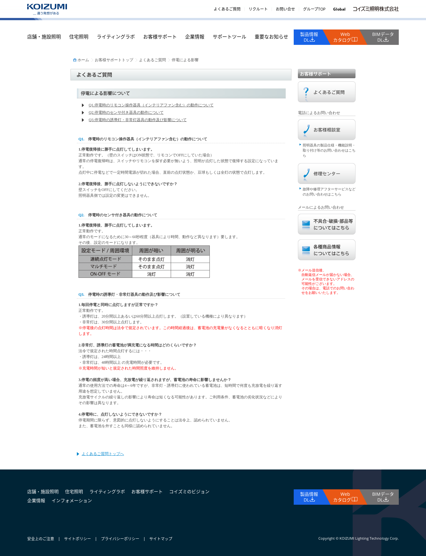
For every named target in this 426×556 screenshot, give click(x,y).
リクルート (258, 9)
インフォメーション (72, 500)
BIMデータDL (383, 37)
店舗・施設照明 (44, 36)
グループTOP (314, 9)
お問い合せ (285, 9)
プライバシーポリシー (120, 539)
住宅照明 (78, 36)
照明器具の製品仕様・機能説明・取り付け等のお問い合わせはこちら (329, 150)
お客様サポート (160, 36)
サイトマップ (160, 539)
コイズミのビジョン (189, 491)
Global (339, 9)
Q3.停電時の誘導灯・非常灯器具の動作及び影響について (138, 120)
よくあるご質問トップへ (103, 454)
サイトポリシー (77, 539)
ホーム (83, 60)
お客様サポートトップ (114, 60)
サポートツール (229, 36)
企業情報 (194, 36)
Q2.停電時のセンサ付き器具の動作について (126, 112)
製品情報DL (309, 37)
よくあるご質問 (227, 9)
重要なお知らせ (271, 36)
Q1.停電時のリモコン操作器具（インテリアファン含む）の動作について (151, 105)
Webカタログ (342, 37)
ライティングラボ (116, 36)
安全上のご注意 (40, 539)
